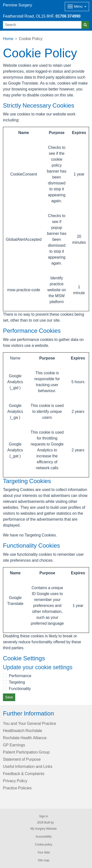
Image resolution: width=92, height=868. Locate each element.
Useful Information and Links (27, 766)
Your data (43, 852)
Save (9, 697)
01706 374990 (67, 16)
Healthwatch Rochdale (22, 731)
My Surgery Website (43, 828)
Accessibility (44, 836)
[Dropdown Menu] (77, 6)
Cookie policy (43, 844)
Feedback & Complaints (23, 774)
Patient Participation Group (26, 752)
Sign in (43, 816)
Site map (43, 860)
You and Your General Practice (29, 723)
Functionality (20, 688)
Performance (20, 676)
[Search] (42, 25)
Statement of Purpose (22, 759)
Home (8, 39)
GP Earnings (14, 745)
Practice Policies (17, 788)
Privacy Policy (15, 781)
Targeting (17, 682)
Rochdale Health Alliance (25, 738)
